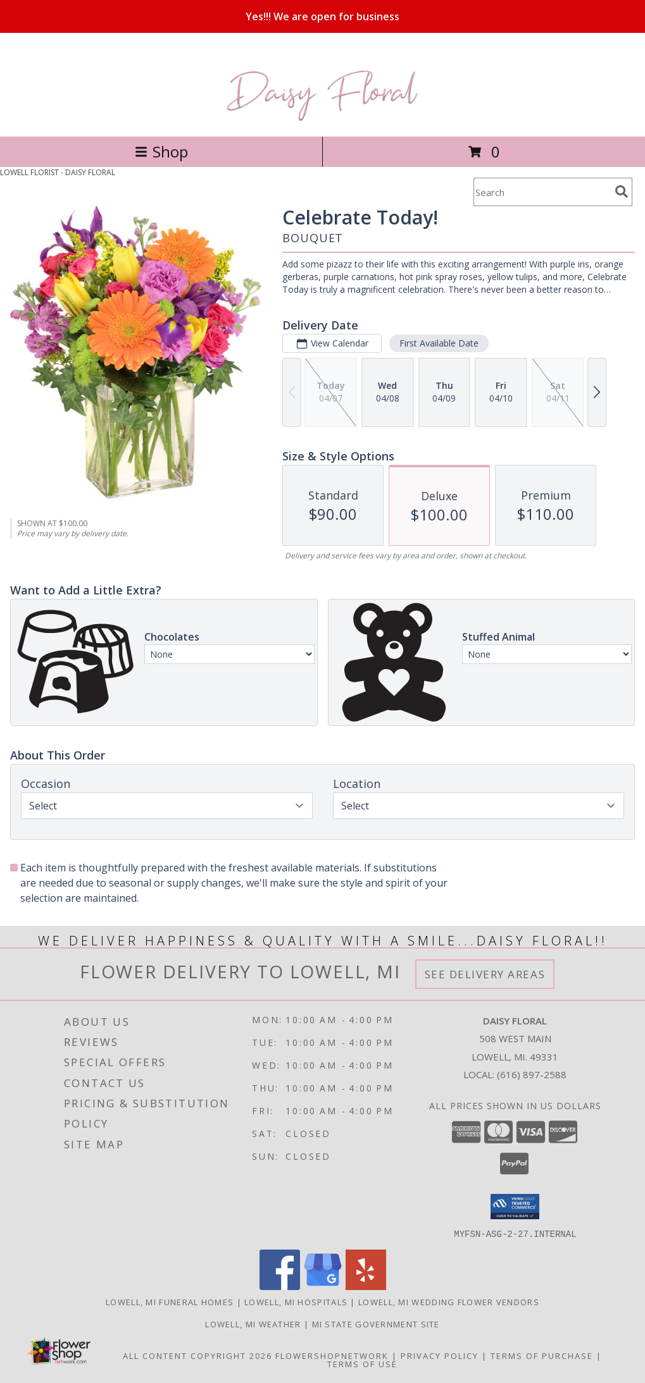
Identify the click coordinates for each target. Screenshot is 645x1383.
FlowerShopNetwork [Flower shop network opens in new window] (332, 1355)
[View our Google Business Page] (323, 1286)
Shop (161, 151)
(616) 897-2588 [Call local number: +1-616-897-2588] (532, 1074)
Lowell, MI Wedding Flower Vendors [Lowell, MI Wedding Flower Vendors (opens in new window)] (448, 1301)
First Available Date (439, 343)
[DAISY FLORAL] (322, 118)
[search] (621, 192)
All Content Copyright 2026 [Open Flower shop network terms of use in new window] (197, 1355)
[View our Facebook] (280, 1286)
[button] (515, 1206)
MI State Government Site (376, 1323)
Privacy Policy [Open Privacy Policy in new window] (440, 1355)
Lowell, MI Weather (253, 1323)
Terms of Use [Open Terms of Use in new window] (362, 1363)
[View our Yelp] (366, 1286)
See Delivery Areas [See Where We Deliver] (485, 974)
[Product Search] (542, 192)
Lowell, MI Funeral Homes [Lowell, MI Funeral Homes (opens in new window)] (170, 1301)
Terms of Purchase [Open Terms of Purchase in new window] (542, 1355)
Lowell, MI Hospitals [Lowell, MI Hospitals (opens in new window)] (296, 1301)
